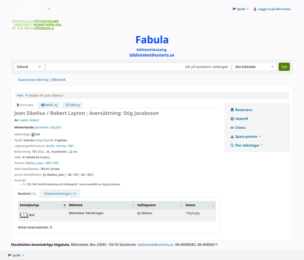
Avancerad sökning (33, 79)
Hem (20, 95)
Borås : (51, 146)
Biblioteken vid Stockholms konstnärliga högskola (27, 9)
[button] (49, 9)
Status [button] (190, 205)
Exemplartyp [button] (29, 205)
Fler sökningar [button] (245, 145)
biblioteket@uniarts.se (156, 244)
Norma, (61, 146)
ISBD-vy (72, 105)
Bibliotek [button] (76, 205)
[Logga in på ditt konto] (271, 9)
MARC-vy (49, 105)
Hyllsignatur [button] (146, 205)
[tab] (60, 193)
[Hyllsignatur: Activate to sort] (160, 205)
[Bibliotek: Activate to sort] (101, 205)
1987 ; (71, 146)
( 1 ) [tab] (26, 194)
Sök (284, 66)
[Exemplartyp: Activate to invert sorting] (42, 205)
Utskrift (239, 118)
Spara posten (244, 136)
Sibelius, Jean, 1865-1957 (42, 163)
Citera (237, 127)
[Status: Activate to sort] (200, 205)
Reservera (241, 110)
